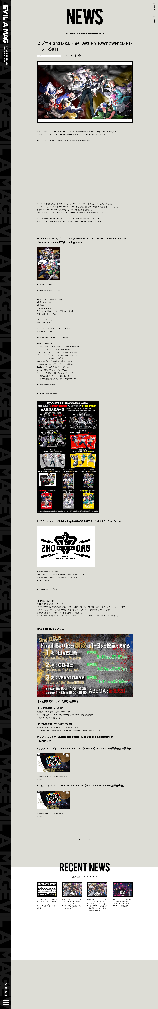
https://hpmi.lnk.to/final (65, 284)
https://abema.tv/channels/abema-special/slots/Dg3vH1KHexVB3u (70, 779)
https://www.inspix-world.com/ (49, 592)
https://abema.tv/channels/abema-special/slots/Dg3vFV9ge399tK (70, 816)
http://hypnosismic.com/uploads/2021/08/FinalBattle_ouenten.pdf (62, 387)
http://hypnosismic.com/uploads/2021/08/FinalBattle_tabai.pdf (61, 396)
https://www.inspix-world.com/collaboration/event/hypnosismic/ (61, 583)
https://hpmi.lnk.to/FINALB (75, 290)
